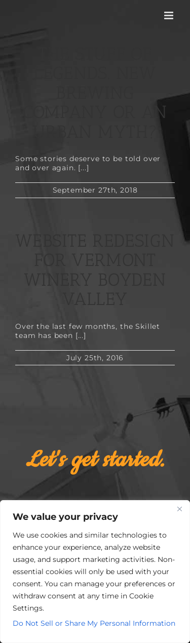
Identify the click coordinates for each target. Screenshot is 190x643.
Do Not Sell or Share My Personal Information (94, 623)
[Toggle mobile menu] (169, 15)
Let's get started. (95, 460)
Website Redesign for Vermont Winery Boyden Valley (94, 270)
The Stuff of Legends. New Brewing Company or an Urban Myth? (95, 92)
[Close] (179, 509)
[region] (95, 571)
